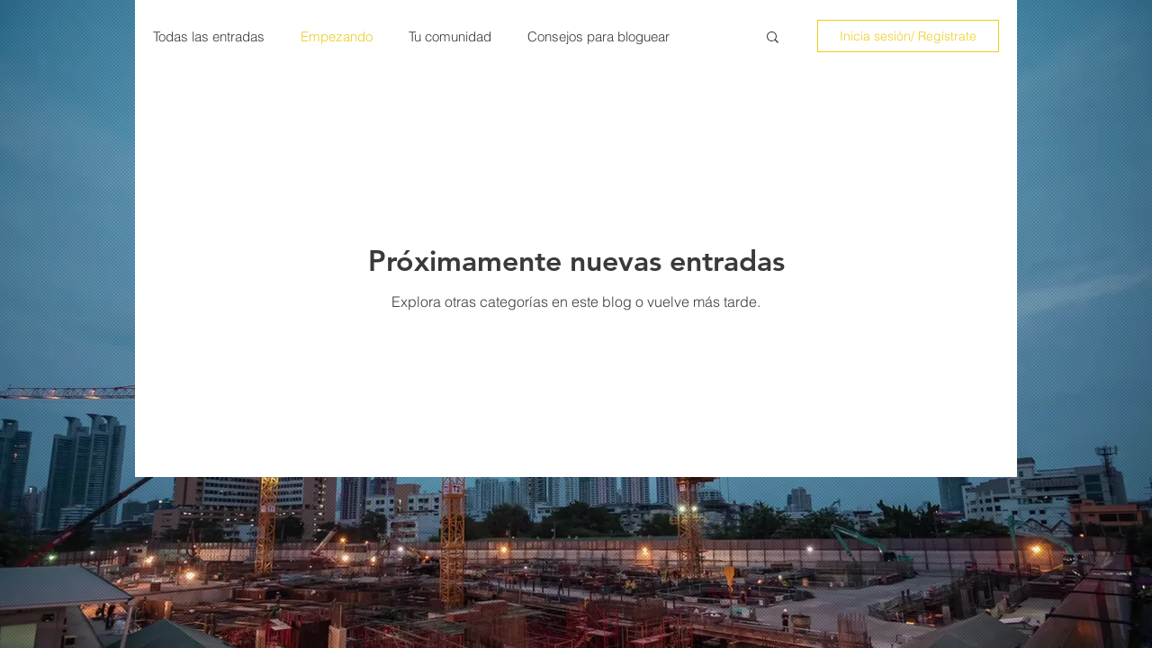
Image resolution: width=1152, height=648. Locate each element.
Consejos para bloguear (598, 36)
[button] (772, 38)
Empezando (337, 36)
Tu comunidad (450, 36)
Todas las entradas (209, 36)
